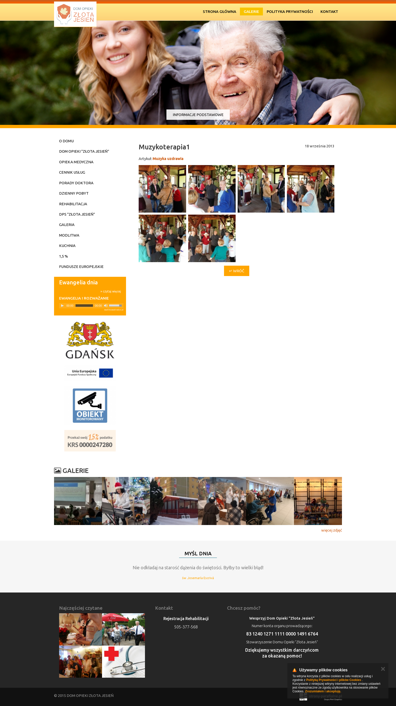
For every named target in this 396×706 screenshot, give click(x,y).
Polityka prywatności (290, 11)
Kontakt (329, 11)
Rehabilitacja (73, 204)
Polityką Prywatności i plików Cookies (333, 680)
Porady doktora (76, 183)
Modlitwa (69, 235)
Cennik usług (72, 172)
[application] (91, 305)
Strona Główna (219, 11)
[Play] (62, 306)
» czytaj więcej (111, 291)
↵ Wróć (236, 271)
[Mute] (106, 306)
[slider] (84, 305)
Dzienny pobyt (74, 193)
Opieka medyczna (76, 162)
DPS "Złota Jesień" (77, 214)
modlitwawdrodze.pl (113, 310)
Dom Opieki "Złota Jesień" (84, 151)
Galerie (251, 11)
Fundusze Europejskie (81, 266)
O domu (66, 141)
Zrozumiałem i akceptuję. (323, 691)
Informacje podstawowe (198, 114)
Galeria (67, 224)
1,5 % (63, 256)
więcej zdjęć (331, 530)
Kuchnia (67, 245)
